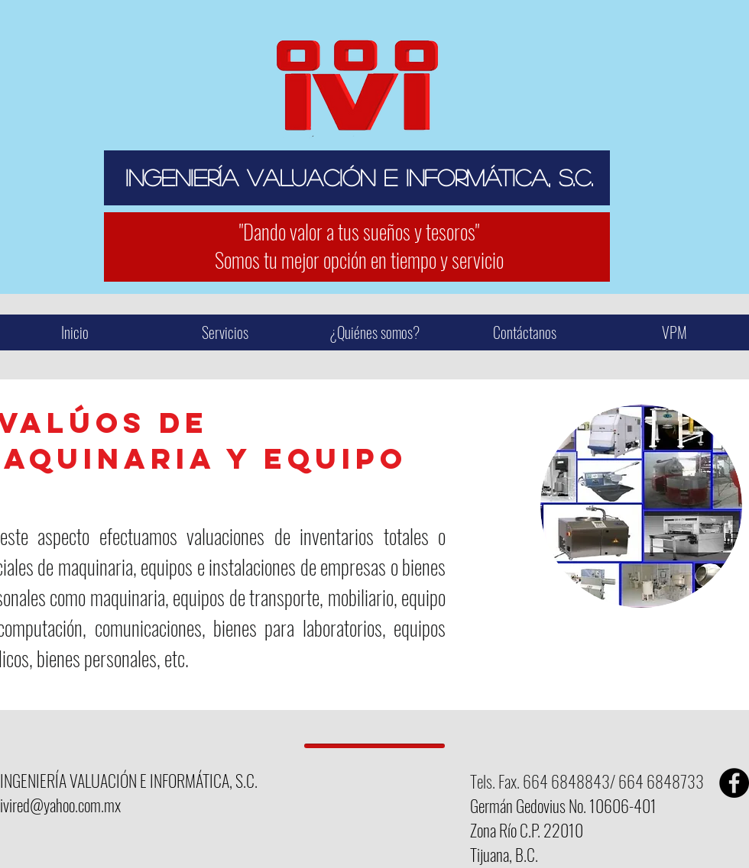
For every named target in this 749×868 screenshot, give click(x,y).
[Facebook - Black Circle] (734, 783)
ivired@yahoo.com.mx (60, 804)
